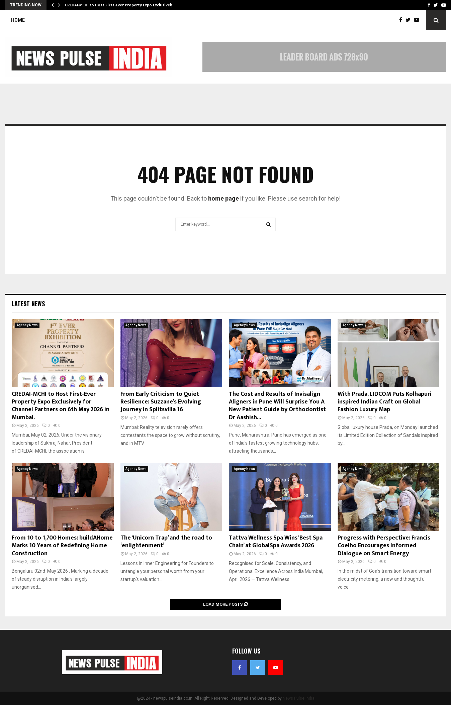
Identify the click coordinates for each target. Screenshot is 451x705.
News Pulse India (298, 698)
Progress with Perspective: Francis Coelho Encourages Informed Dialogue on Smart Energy (384, 546)
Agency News (27, 325)
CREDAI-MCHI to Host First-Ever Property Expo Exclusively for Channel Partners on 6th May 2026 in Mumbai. (60, 406)
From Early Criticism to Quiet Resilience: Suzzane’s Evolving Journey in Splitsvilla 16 (160, 402)
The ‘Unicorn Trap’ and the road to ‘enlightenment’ (166, 542)
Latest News (28, 303)
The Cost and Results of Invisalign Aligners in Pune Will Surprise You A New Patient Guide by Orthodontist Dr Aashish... (277, 406)
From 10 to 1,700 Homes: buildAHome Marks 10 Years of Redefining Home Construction (62, 546)
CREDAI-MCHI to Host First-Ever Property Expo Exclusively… (120, 5)
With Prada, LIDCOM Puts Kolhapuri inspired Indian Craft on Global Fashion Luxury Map (385, 402)
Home (18, 20)
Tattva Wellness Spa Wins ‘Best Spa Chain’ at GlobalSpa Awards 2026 (276, 542)
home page (223, 198)
